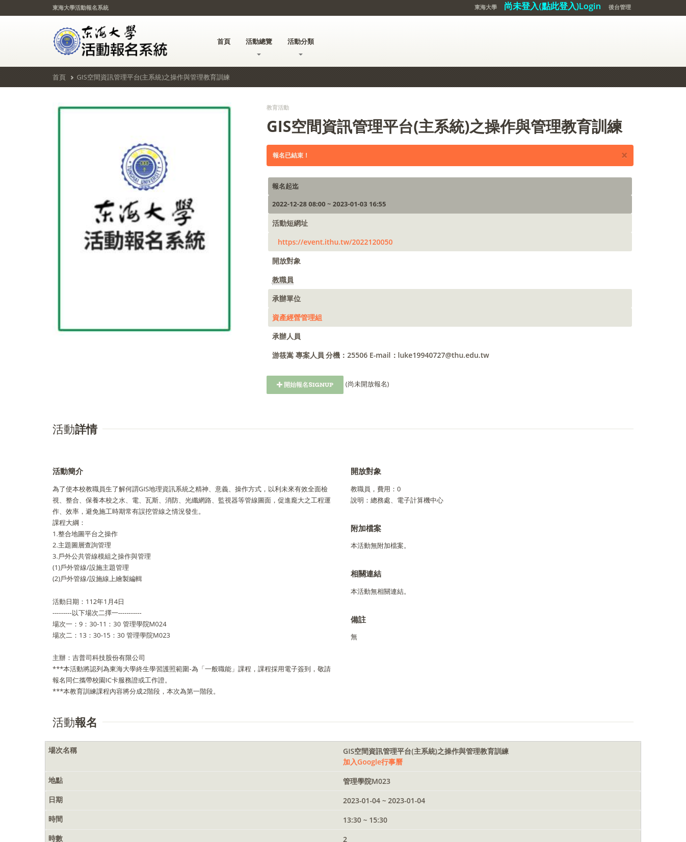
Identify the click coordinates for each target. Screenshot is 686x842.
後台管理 (620, 7)
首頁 (223, 41)
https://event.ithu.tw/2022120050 (335, 242)
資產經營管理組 (297, 317)
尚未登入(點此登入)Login (552, 6)
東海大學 (485, 7)
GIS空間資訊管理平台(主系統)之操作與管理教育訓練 (153, 77)
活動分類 (300, 46)
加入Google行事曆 (373, 762)
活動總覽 (259, 46)
